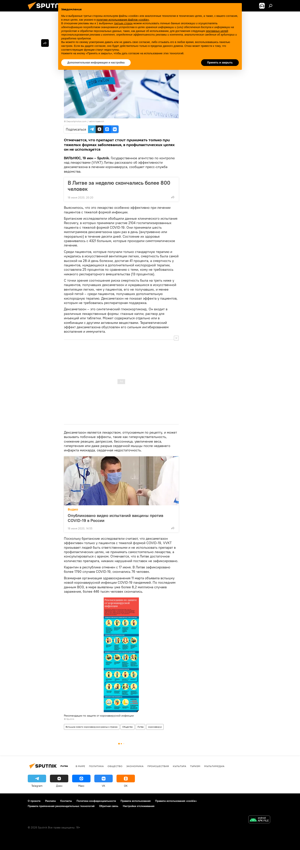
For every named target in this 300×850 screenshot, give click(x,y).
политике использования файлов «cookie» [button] (122, 19)
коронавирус (155, 726)
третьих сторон (123, 23)
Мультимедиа (214, 766)
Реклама (50, 801)
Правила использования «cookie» (176, 801)
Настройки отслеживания (138, 806)
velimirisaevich (96, 121)
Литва (140, 726)
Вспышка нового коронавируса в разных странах (92, 726)
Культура (179, 766)
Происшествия (158, 766)
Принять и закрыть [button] (220, 62)
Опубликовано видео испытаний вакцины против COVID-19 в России (115, 518)
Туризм (195, 766)
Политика (96, 766)
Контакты (66, 801)
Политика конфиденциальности (96, 801)
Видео (73, 509)
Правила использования (136, 801)
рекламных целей (217, 31)
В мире (80, 766)
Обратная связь (108, 806)
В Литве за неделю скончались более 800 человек (119, 186)
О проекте (34, 801)
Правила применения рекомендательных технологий (61, 806)
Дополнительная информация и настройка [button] (96, 62)
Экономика (134, 766)
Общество (127, 726)
